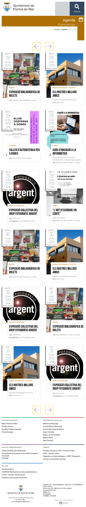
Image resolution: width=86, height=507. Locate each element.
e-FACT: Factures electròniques (13, 475)
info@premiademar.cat (22, 501)
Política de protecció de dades (57, 488)
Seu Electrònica (7, 469)
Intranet (47, 494)
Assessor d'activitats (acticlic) (54, 459)
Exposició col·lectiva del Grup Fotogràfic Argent (23, 212)
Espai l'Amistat (48, 432)
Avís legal (48, 486)
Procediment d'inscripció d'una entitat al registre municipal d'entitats (20, 455)
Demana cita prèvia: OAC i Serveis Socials (58, 451)
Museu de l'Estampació (51, 435)
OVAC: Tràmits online (51, 453)
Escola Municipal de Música (53, 429)
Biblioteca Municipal (50, 424)
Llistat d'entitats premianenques (14, 451)
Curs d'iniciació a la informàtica (64, 152)
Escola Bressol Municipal (52, 426)
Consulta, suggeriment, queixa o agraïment (63, 484)
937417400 (21, 500)
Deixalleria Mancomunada (11, 429)
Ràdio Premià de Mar (9, 424)
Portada (57, 29)
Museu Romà (48, 438)
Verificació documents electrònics (14, 478)
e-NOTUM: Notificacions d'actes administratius (19, 472)
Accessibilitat (49, 490)
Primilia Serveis (7, 426)
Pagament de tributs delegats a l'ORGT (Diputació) (61, 456)
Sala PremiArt (48, 440)
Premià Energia (7, 432)
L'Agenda (64, 29)
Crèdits (46, 492)
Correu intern (49, 496)
